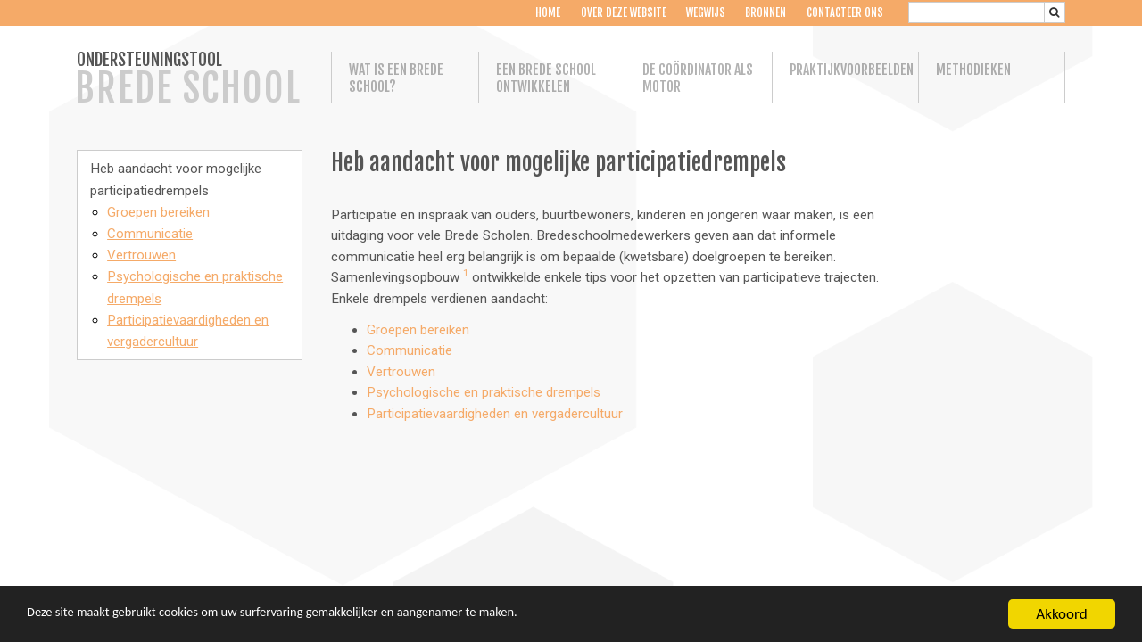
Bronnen (765, 13)
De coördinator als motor (697, 78)
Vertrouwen (141, 255)
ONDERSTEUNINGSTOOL (188, 80)
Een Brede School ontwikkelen (546, 78)
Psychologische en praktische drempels (483, 392)
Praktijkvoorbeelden (846, 70)
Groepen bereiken (158, 212)
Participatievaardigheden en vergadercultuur (495, 414)
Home (547, 13)
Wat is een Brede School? (396, 78)
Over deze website (623, 13)
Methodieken (973, 70)
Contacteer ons (845, 13)
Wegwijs (705, 13)
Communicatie (150, 234)
